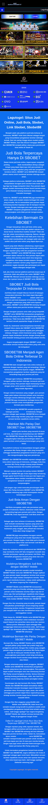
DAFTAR (12, 16)
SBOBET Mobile (22, 736)
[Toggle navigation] (3, 4)
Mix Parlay (7, 431)
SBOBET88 (25, 298)
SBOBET (13, 165)
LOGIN (35, 16)
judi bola (22, 412)
